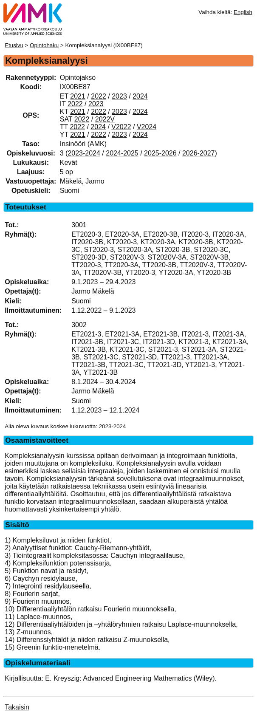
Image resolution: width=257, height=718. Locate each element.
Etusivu (14, 45)
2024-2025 (122, 153)
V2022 (121, 126)
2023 (119, 96)
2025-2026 (160, 153)
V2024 (146, 126)
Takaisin (17, 707)
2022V (105, 119)
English (243, 12)
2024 (140, 96)
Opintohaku (44, 45)
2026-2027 (198, 153)
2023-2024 (84, 153)
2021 (77, 96)
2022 (98, 96)
